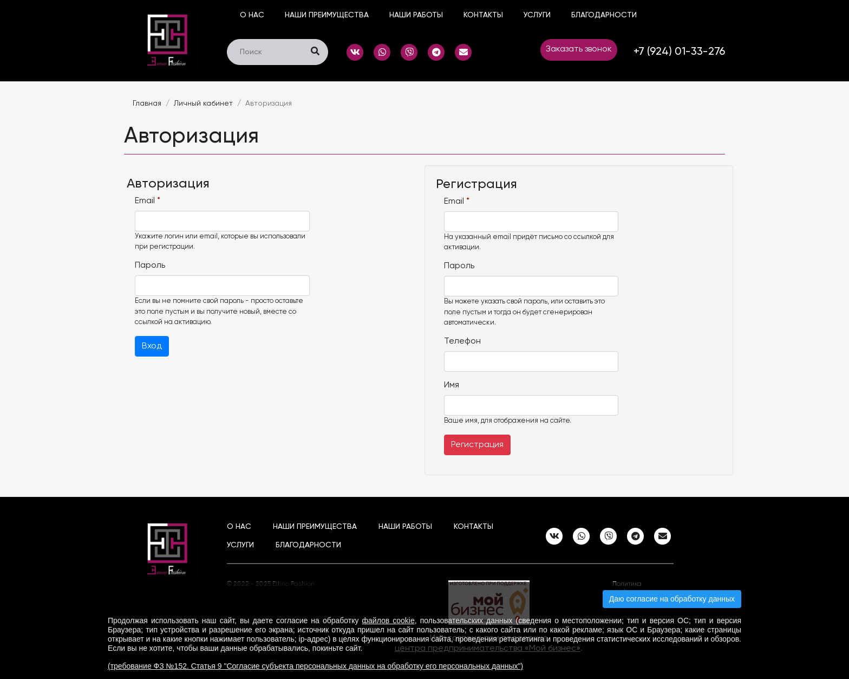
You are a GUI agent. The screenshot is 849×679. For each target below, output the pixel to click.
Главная (147, 103)
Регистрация (477, 445)
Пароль (150, 265)
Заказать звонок (579, 49)
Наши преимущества (327, 15)
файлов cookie (388, 620)
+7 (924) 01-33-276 (679, 52)
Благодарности (604, 15)
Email (147, 201)
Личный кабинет (203, 103)
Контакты (483, 15)
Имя (451, 385)
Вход (152, 346)
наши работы (416, 15)
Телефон (462, 341)
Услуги (537, 15)
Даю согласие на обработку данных (672, 598)
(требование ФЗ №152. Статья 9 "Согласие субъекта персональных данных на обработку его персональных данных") (315, 666)
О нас (252, 15)
